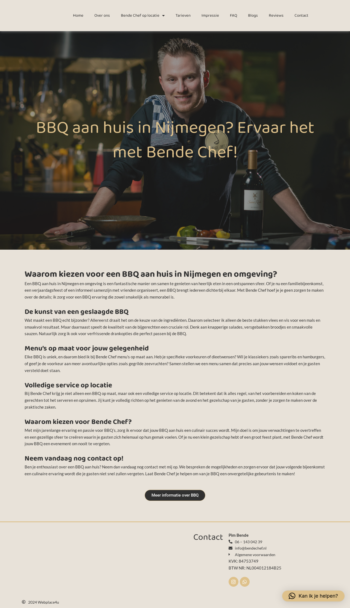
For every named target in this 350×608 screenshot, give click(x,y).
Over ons (102, 15)
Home (78, 15)
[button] (313, 596)
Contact (301, 15)
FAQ (233, 15)
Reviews (276, 15)
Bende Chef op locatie (143, 15)
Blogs (253, 15)
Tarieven (183, 15)
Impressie (210, 15)
